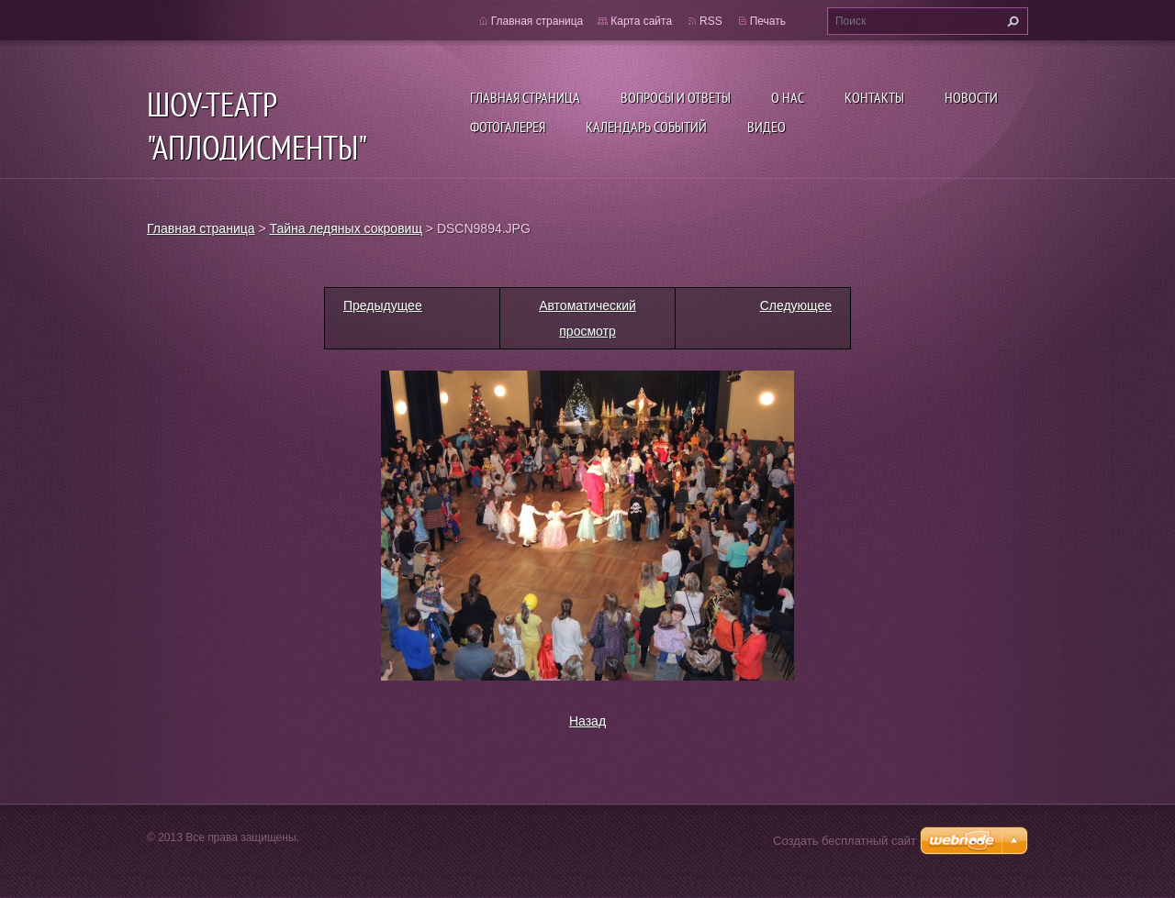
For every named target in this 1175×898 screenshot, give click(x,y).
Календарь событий (646, 126)
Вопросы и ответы (676, 97)
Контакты (874, 97)
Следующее (796, 305)
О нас (787, 97)
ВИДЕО (766, 126)
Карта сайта (641, 21)
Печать (768, 21)
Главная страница (525, 97)
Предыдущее (382, 305)
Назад (587, 721)
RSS (710, 21)
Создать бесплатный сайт (844, 841)
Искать (1010, 21)
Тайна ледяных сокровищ (346, 228)
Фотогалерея (507, 126)
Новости (971, 97)
